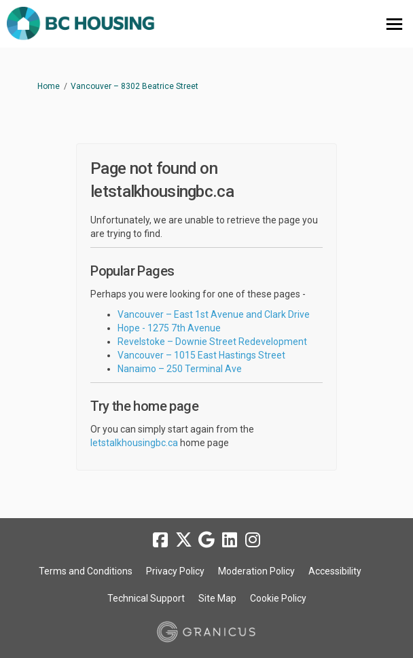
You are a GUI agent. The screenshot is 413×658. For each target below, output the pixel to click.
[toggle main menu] (394, 24)
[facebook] (160, 540)
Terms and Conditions (85, 571)
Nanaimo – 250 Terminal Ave (180, 368)
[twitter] (183, 540)
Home (48, 86)
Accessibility (334, 571)
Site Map (217, 598)
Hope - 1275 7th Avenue (169, 328)
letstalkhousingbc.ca (134, 442)
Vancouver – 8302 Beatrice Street (134, 86)
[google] (206, 540)
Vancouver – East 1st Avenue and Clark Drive (214, 314)
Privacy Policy (175, 571)
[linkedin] (229, 540)
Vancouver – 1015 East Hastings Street (201, 355)
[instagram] (253, 540)
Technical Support (146, 598)
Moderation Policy (256, 571)
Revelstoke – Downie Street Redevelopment (212, 341)
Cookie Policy (278, 598)
